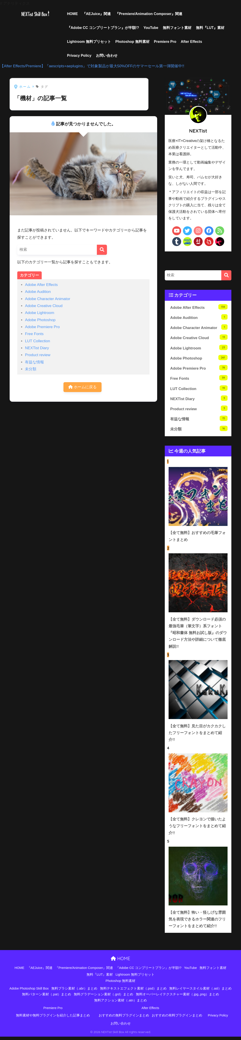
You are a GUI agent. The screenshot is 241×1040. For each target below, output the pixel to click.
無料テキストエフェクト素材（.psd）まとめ (133, 992)
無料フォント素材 (177, 28)
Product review (37, 355)
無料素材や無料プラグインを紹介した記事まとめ (53, 1019)
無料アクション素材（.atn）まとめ (120, 1003)
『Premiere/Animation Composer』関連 (148, 14)
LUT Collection (37, 341)
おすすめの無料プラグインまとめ (124, 1019)
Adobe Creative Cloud (43, 306)
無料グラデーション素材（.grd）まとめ (103, 998)
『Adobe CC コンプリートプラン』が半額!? (103, 28)
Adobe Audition (38, 292)
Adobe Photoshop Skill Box (29, 992)
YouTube (150, 28)
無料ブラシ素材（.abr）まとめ (74, 992)
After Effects (191, 42)
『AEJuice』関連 (96, 14)
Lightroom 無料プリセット (89, 42)
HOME (72, 14)
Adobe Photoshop (40, 320)
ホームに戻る (82, 387)
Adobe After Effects (41, 285)
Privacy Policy (79, 55)
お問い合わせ (106, 55)
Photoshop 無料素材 (132, 42)
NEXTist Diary (37, 348)
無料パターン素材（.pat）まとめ (46, 998)
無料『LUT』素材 (210, 28)
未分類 (30, 369)
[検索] (102, 250)
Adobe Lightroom (39, 313)
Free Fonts (34, 334)
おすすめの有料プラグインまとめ (177, 1019)
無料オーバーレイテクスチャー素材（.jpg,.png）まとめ (177, 998)
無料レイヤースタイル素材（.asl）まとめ (200, 992)
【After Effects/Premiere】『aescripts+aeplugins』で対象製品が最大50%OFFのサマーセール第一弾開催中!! (92, 66)
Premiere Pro (165, 42)
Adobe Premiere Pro (42, 327)
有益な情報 (34, 362)
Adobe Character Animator (47, 299)
